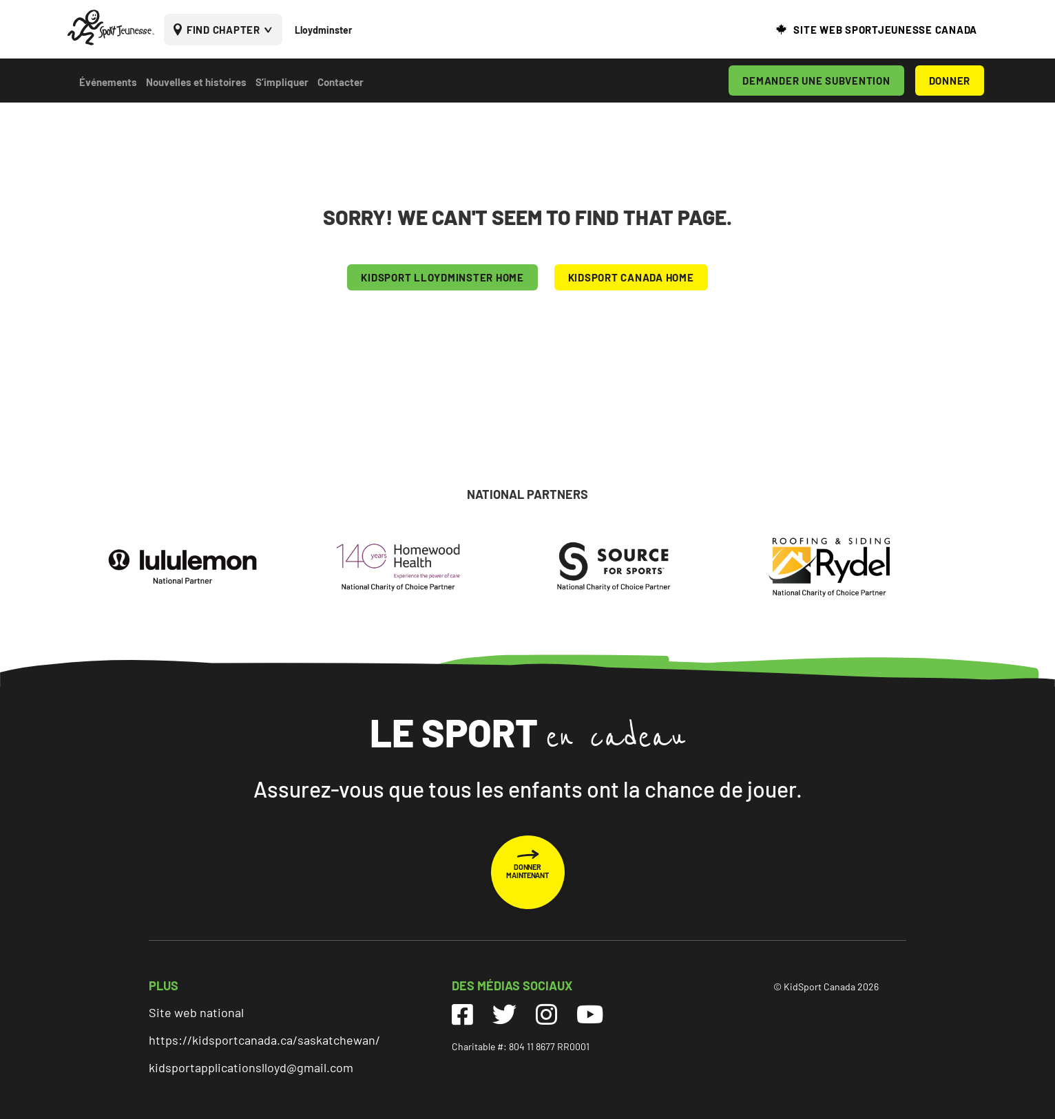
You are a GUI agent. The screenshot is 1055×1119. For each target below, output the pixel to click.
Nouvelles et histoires (196, 82)
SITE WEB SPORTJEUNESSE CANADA (885, 29)
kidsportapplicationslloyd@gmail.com (251, 1067)
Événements (108, 82)
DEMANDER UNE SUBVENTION (816, 80)
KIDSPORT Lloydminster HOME (442, 277)
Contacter (340, 82)
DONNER (950, 80)
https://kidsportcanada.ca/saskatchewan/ (264, 1039)
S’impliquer (282, 82)
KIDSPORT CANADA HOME (631, 277)
